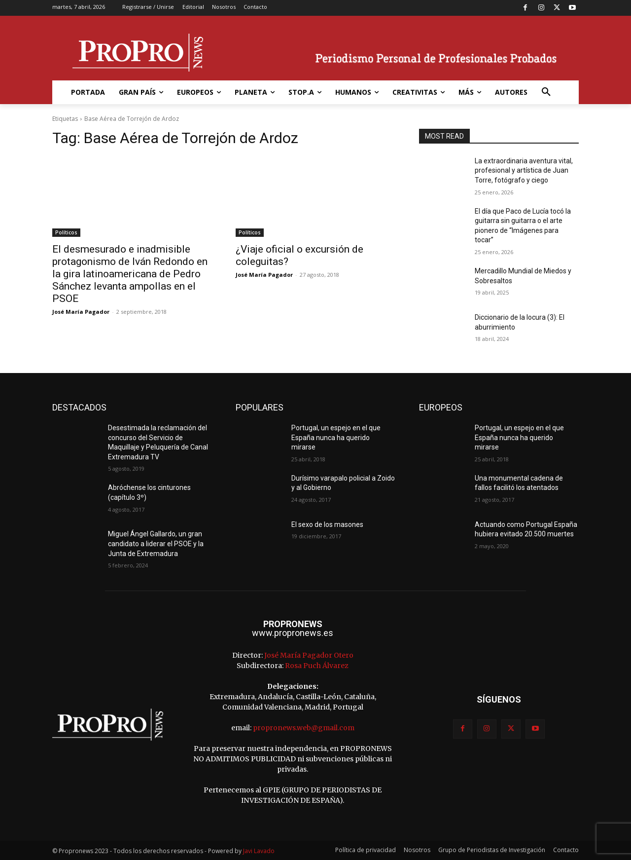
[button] (546, 92)
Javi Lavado (259, 851)
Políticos (66, 232)
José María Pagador (80, 311)
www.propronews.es (292, 633)
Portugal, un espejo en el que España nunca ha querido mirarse (336, 437)
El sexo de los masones (327, 524)
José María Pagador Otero (308, 655)
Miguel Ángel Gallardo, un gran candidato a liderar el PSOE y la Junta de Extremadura (156, 543)
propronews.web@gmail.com (303, 727)
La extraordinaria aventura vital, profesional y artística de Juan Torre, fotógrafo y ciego (524, 170)
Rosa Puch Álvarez (317, 665)
